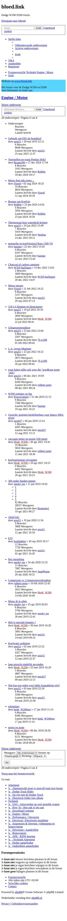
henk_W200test (22, 709)
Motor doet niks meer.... (21, 180)
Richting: (34, 756)
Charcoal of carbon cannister (23, 264)
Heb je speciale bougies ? (22, 622)
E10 (10, 538)
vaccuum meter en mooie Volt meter (27, 438)
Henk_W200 (45, 318)
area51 (17, 141)
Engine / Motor (14, 97)
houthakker (20, 541)
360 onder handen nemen (21, 480)
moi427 (18, 420)
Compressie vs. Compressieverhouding (29, 580)
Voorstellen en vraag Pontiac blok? (27, 159)
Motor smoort (15, 285)
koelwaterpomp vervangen (22, 459)
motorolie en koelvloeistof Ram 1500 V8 (30, 243)
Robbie (41, 171)
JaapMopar (44, 571)
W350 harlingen (22, 267)
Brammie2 (43, 508)
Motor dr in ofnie (17, 601)
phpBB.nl (37, 897)
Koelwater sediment (19, 643)
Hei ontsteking (16, 559)
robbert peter (45, 385)
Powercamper (21, 396)
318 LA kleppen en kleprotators (25, 306)
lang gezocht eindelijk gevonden (25, 664)
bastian (17, 246)
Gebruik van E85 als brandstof (24, 138)
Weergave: (21, 752)
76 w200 (42, 339)
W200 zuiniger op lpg (20, 393)
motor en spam (16, 727)
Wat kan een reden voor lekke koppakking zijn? (34, 685)
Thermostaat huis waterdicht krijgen (27, 222)
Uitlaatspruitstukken (19, 327)
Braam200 (19, 162)
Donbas (42, 234)
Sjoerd (17, 183)
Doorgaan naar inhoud (13, 20)
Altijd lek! (13, 517)
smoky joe (19, 484)
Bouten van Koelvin (19, 201)
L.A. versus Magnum (19, 348)
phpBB (19, 892)
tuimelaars (14, 706)
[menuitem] (31, 45)
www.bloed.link (23, 81)
